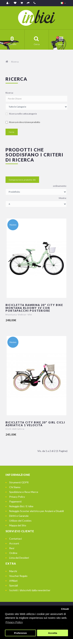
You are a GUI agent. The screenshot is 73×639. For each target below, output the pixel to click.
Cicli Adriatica (15, 428)
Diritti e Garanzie (19, 515)
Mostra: (63, 198)
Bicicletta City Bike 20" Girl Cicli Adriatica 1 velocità (35, 424)
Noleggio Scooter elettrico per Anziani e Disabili (36, 511)
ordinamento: (60, 186)
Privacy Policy (17, 496)
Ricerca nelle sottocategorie (21, 113)
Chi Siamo (14, 487)
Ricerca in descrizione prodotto (23, 122)
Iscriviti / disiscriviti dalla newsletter (29, 590)
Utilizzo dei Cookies (20, 520)
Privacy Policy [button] (14, 622)
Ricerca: (9, 92)
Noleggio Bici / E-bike (21, 506)
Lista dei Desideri (19, 557)
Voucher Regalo (18, 575)
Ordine (13, 552)
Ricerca (15, 61)
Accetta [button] (52, 633)
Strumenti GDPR (19, 482)
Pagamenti (15, 501)
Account (14, 543)
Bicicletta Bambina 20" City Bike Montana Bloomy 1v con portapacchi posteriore (34, 307)
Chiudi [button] (65, 609)
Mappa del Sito (17, 525)
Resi (11, 548)
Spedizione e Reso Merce (23, 491)
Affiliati (13, 580)
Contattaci (15, 538)
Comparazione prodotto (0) (22, 180)
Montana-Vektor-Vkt (19, 314)
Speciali (13, 585)
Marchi (13, 571)
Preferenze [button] (20, 633)
